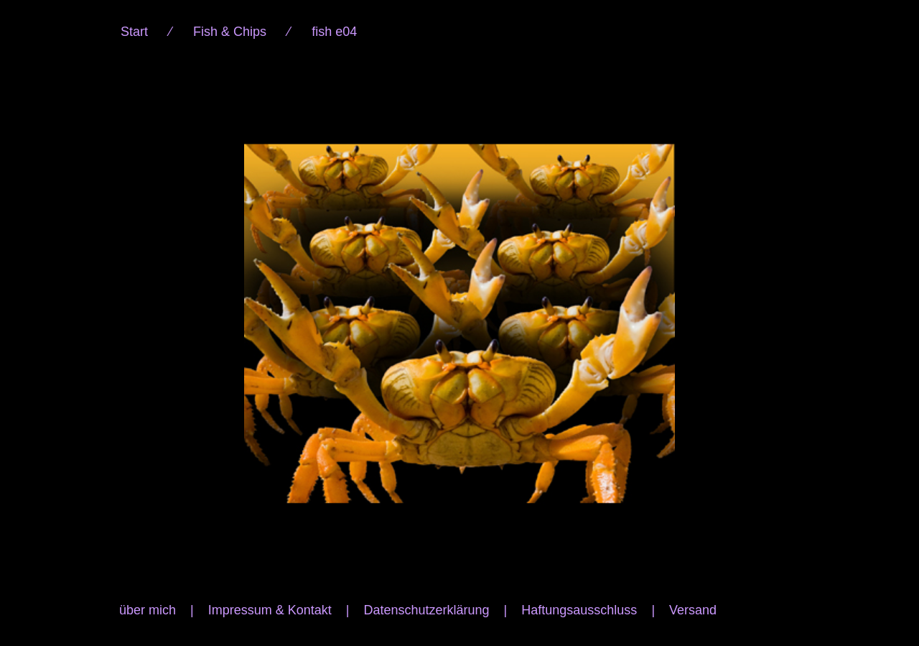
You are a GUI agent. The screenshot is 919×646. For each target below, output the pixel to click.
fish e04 (334, 31)
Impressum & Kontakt (270, 610)
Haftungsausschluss (579, 610)
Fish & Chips (229, 31)
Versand (693, 610)
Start (134, 31)
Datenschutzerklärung (426, 610)
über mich (147, 610)
